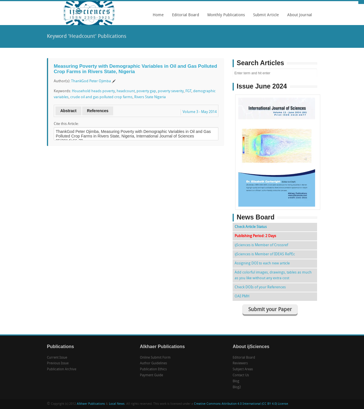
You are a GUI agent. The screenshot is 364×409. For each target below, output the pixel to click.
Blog (236, 381)
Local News (117, 404)
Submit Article (264, 17)
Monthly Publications (224, 17)
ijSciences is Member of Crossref (261, 245)
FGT (188, 91)
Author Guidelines (153, 363)
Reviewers (240, 363)
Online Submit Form (155, 357)
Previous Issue (58, 363)
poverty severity (171, 91)
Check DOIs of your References (260, 287)
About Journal (298, 17)
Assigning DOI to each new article (262, 263)
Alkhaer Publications (91, 404)
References (98, 110)
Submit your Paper (270, 310)
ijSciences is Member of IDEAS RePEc (265, 254)
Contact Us (241, 375)
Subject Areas (243, 369)
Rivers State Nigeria (150, 97)
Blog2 (237, 387)
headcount (126, 91)
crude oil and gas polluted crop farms (101, 97)
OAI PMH (242, 296)
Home (158, 15)
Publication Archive (61, 369)
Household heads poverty (93, 91)
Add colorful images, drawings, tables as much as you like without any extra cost (273, 275)
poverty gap (146, 91)
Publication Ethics (153, 369)
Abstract (68, 110)
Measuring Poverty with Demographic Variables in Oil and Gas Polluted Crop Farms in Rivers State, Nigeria (135, 68)
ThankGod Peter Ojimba (91, 81)
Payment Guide (151, 375)
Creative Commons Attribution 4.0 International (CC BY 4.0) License (241, 404)
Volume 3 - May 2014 (200, 112)
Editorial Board (184, 17)
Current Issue (57, 357)
